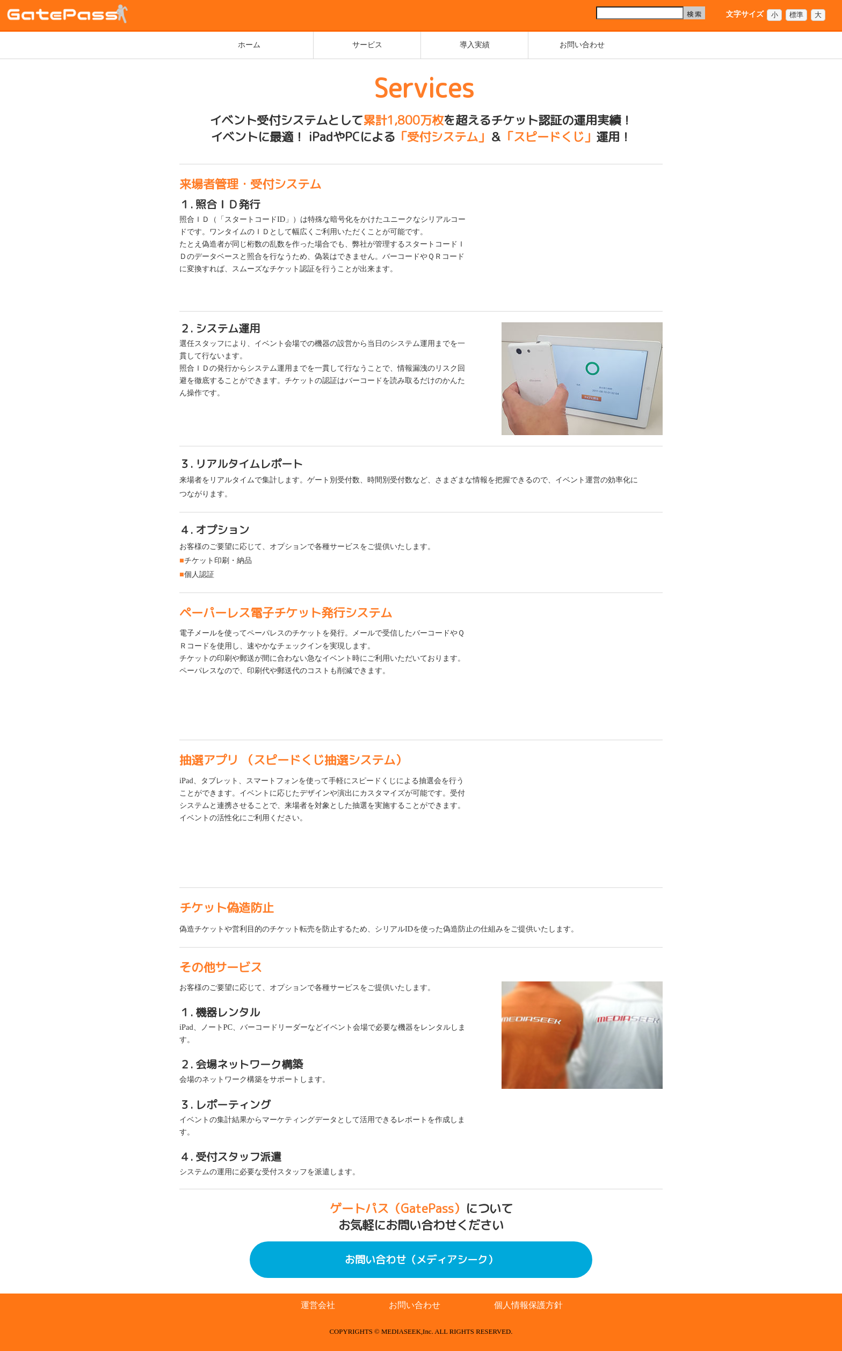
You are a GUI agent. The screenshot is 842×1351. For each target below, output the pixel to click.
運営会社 (318, 1305)
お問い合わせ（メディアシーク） (421, 1259)
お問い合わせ (582, 44)
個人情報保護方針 (528, 1305)
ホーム (249, 44)
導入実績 (475, 44)
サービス (367, 44)
